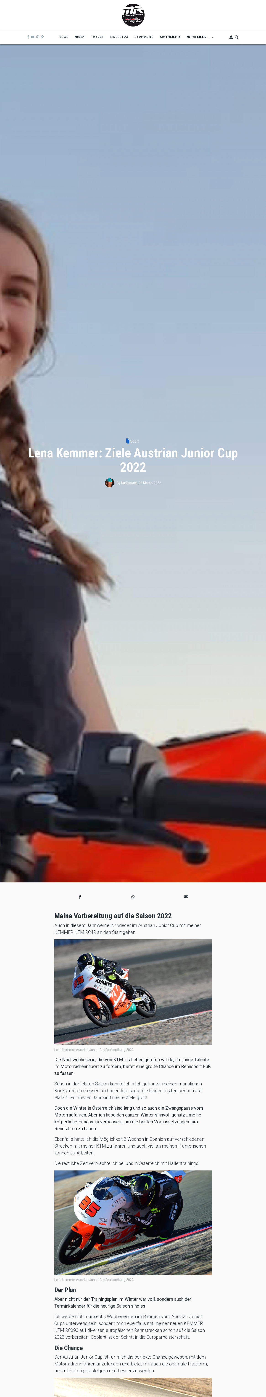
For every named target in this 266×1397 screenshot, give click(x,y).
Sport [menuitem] (80, 37)
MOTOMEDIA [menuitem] (170, 37)
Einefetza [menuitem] (119, 37)
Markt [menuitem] (98, 37)
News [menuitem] (63, 37)
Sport (134, 441)
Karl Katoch (129, 483)
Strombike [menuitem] (143, 37)
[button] (79, 897)
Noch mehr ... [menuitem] (198, 38)
